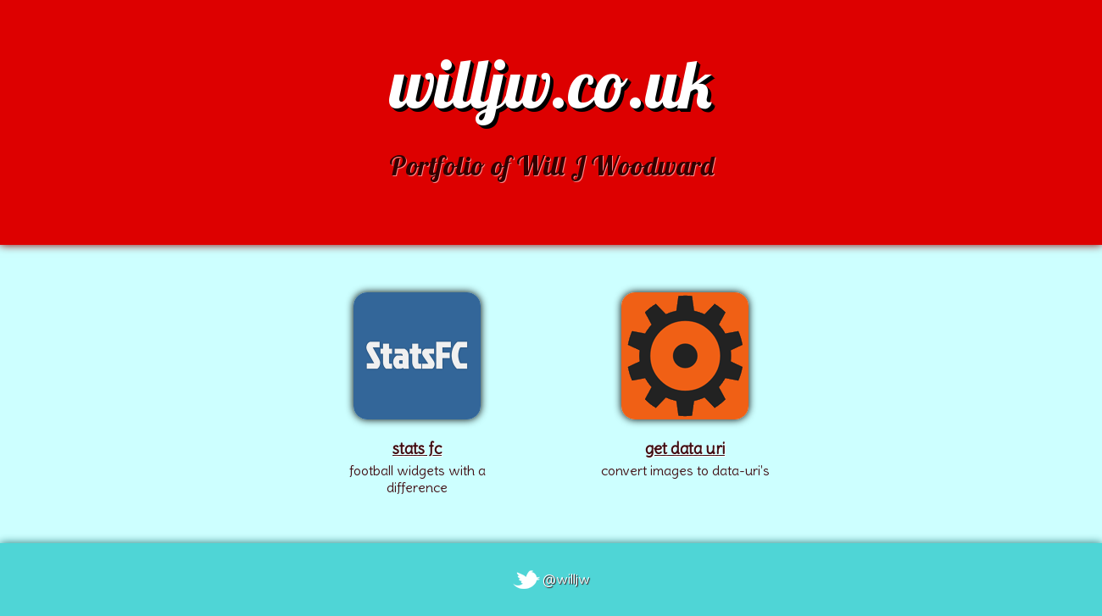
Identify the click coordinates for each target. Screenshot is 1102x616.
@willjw (566, 578)
